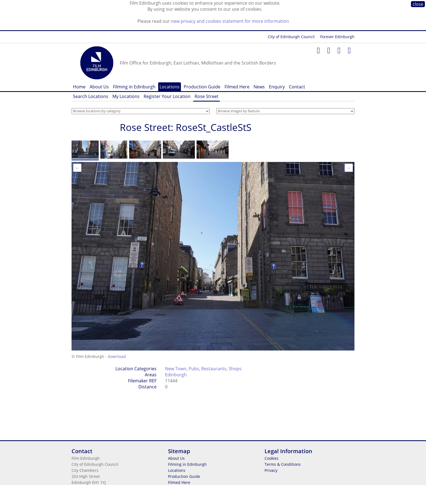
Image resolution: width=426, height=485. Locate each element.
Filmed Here (237, 87)
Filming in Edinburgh (134, 87)
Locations (170, 87)
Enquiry (277, 87)
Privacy (271, 470)
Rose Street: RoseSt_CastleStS (185, 127)
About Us (99, 87)
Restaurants (213, 369)
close (418, 4)
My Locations (126, 96)
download (117, 356)
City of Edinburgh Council (291, 36)
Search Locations (90, 96)
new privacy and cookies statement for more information (230, 21)
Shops (235, 369)
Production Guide (202, 87)
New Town (175, 369)
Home (79, 87)
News (259, 87)
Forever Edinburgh (337, 36)
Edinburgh (176, 375)
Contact (297, 87)
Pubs (194, 369)
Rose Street (206, 96)
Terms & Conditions (283, 464)
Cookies (272, 458)
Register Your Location (167, 96)
